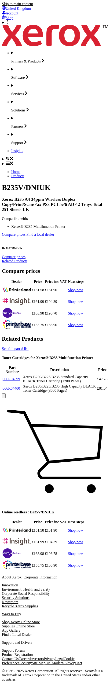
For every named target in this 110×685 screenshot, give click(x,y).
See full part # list (15, 349)
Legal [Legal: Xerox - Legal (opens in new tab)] (59, 659)
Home (15, 172)
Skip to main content (17, 4)
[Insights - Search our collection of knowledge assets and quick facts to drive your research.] (17, 151)
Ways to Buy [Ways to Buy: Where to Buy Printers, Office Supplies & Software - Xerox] (11, 614)
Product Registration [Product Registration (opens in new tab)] (17, 655)
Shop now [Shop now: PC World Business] (75, 313)
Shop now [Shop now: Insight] (75, 302)
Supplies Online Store (18, 626)
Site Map (38, 663)
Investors (37, 659)
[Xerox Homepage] (55, 45)
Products (17, 176)
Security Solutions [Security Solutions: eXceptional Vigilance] (15, 598)
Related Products (14, 261)
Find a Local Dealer (17, 635)
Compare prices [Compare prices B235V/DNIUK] (14, 234)
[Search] (55, 159)
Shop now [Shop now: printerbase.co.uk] (75, 325)
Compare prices (14, 257)
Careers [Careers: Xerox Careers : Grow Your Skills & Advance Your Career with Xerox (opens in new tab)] (24, 659)
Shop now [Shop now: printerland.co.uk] (75, 290)
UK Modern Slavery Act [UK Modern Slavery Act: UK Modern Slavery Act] (63, 663)
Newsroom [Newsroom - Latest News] (10, 602)
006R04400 (11, 388)
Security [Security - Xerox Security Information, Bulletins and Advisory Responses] (25, 663)
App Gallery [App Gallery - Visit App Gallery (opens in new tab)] (11, 630)
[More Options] (55, 22)
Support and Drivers (17, 642)
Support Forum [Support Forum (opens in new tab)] (13, 650)
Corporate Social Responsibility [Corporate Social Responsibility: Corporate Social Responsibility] (26, 593)
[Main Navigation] (55, 163)
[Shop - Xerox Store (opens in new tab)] (7, 18)
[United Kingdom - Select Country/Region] (16, 8)
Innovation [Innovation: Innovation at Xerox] (10, 585)
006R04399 (11, 379)
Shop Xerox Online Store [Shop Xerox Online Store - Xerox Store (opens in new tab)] (21, 622)
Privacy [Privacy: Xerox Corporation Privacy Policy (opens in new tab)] (49, 659)
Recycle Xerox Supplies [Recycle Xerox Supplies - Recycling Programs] (20, 606)
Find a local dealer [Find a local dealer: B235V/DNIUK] (40, 234)
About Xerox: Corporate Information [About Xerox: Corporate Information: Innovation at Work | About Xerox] (29, 577)
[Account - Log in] (10, 13)
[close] (4, 395)
